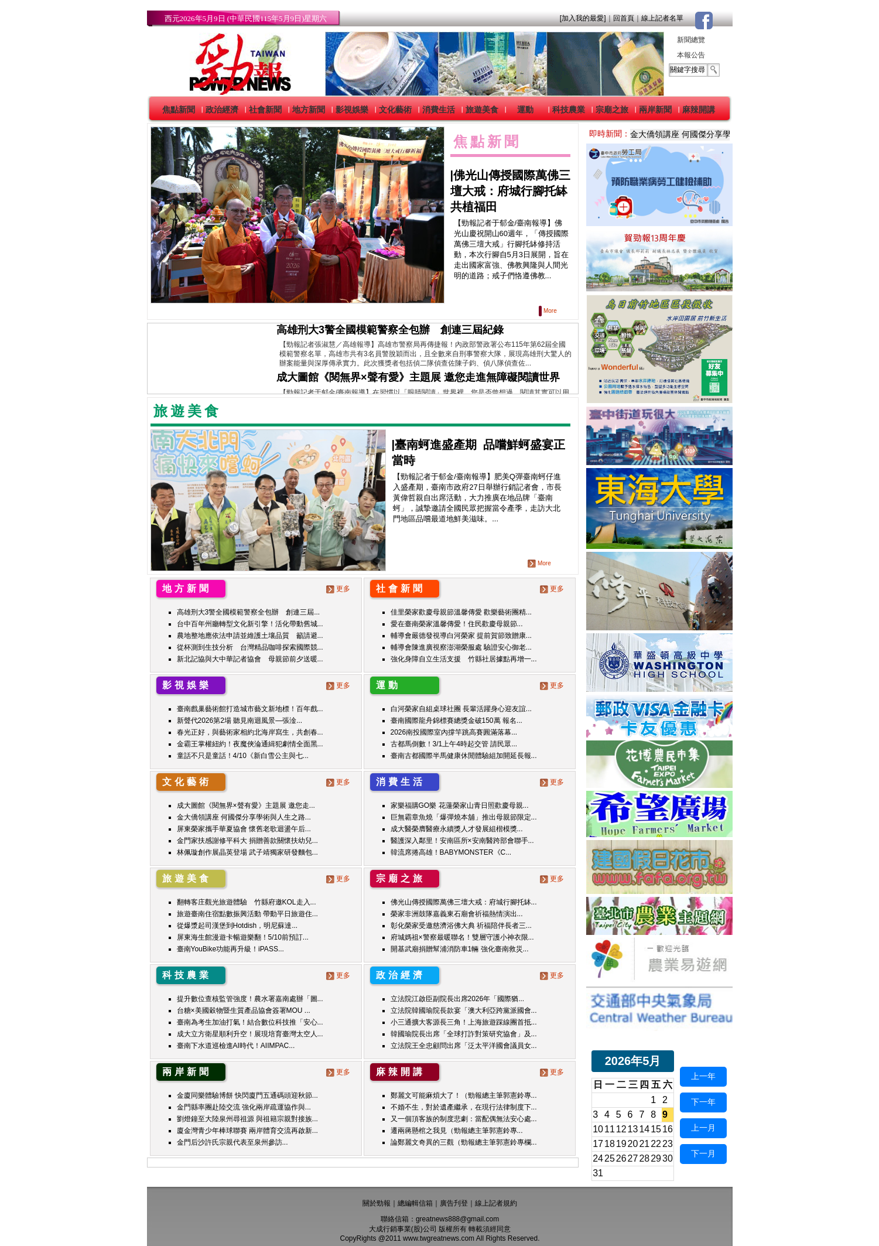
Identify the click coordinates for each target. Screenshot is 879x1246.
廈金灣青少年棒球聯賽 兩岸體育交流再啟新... (247, 1130)
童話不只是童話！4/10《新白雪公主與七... (243, 756)
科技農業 (568, 109)
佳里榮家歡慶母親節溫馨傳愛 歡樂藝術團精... (461, 612)
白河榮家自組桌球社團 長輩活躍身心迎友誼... (461, 709)
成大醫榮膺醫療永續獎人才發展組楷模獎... (457, 829)
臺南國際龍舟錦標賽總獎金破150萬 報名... (456, 720)
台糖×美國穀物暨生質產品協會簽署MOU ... (243, 1010)
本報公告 (691, 55)
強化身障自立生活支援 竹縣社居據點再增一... (464, 659)
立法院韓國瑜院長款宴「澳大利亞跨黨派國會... (464, 1010)
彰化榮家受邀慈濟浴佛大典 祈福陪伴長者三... (461, 925)
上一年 (703, 1076)
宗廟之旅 (612, 109)
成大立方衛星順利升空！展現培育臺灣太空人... (250, 1034)
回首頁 (623, 18)
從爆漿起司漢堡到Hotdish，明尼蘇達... (237, 925)
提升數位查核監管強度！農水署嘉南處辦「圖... (250, 999)
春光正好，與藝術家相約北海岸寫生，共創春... (250, 732)
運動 (525, 109)
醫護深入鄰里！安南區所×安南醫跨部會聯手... (462, 841)
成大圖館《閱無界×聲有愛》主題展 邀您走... (246, 805)
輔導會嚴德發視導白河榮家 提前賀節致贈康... (461, 635)
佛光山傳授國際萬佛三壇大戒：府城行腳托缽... (464, 902)
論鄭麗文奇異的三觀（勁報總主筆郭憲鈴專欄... (464, 1142)
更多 (339, 589)
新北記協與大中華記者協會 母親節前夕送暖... (250, 659)
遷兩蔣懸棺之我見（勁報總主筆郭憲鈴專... (457, 1130)
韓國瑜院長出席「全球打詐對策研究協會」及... (464, 1034)
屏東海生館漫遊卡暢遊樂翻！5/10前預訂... (243, 937)
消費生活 (438, 109)
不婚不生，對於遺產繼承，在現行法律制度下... (464, 1107)
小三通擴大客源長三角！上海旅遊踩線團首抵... (464, 1022)
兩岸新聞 (655, 109)
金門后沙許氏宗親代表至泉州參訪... (232, 1142)
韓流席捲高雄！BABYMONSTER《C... (451, 852)
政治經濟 (222, 109)
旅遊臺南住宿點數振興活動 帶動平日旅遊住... (247, 914)
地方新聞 (308, 109)
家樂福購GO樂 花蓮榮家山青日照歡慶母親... (460, 805)
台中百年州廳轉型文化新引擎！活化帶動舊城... (250, 624)
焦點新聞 (178, 109)
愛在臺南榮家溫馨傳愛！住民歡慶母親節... (457, 624)
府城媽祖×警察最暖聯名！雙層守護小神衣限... (462, 937)
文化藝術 (395, 109)
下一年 (703, 1102)
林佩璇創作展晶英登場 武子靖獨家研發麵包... (247, 852)
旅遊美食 (482, 109)
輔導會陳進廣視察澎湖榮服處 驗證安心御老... (461, 647)
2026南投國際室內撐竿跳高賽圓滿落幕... (454, 732)
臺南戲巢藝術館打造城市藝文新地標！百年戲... (250, 709)
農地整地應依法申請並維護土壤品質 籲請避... (250, 635)
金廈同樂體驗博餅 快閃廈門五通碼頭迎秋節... (247, 1095)
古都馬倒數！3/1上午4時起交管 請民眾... (454, 744)
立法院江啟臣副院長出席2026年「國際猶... (458, 999)
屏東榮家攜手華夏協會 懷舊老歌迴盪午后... (244, 829)
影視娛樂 (352, 109)
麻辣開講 (698, 109)
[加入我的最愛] (583, 18)
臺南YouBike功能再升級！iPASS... (230, 949)
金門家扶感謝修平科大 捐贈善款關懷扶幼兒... (247, 841)
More (548, 311)
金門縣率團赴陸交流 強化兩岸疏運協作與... (244, 1107)
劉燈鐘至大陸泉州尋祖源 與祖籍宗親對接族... (247, 1119)
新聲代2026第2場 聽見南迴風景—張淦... (240, 720)
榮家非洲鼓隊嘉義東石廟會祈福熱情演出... (457, 914)
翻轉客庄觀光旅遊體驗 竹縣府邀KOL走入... (246, 902)
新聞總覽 (691, 40)
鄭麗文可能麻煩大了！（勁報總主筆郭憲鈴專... (464, 1095)
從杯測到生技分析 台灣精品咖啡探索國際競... (250, 647)
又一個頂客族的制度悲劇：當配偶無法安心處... (464, 1119)
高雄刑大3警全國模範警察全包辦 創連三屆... (248, 612)
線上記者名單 (662, 18)
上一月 (703, 1127)
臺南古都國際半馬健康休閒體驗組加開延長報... (464, 756)
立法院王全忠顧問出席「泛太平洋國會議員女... (464, 1046)
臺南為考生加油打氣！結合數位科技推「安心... (250, 1022)
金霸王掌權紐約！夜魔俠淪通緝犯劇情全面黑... (250, 744)
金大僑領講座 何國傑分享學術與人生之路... (244, 817)
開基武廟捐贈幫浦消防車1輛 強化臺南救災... (460, 949)
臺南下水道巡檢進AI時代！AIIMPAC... (236, 1046)
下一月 (703, 1153)
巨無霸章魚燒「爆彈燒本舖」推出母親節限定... (464, 817)
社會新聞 (265, 109)
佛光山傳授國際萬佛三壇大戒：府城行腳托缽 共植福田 (510, 191)
